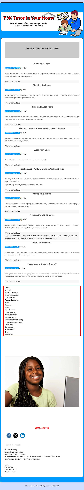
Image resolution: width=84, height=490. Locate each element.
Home (7, 288)
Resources (9, 334)
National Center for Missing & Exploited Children (42, 128)
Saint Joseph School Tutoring (15, 454)
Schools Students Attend (14, 322)
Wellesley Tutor (50, 238)
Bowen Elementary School (14, 452)
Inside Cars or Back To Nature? (42, 264)
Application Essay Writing (14, 320)
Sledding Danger (42, 64)
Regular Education (11, 300)
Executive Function (12, 295)
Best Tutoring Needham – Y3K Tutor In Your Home (22, 459)
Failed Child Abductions (42, 107)
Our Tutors (9, 325)
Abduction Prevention (42, 242)
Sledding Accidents (42, 85)
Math (7, 302)
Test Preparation (11, 315)
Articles (17, 81)
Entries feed (9, 467)
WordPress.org (10, 472)
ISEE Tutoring (10, 310)
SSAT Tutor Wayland (20, 238)
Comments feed (10, 469)
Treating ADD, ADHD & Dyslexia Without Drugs (42, 169)
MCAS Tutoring (10, 317)
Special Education (11, 293)
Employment (9, 329)
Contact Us (9, 327)
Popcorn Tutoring (11, 450)
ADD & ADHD (10, 297)
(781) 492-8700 (42, 428)
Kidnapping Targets (42, 194)
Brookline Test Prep (22, 236)
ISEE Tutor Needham (45, 236)
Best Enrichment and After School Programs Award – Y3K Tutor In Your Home (32, 457)
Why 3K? (8, 290)
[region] (42, 381)
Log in (7, 465)
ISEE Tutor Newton (61, 236)
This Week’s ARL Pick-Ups (42, 215)
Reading (8, 305)
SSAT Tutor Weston (36, 238)
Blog (6, 332)
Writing (7, 307)
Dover (33, 236)
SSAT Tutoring (10, 312)
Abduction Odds (42, 150)
